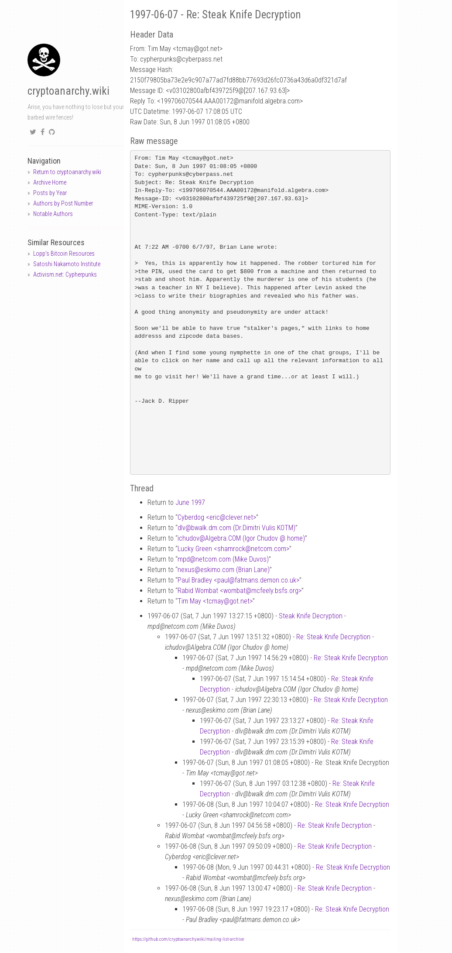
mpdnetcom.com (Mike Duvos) (223, 559)
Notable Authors (53, 213)
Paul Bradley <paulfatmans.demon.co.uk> (238, 580)
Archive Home (49, 182)
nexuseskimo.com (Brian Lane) (224, 570)
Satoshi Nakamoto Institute (66, 264)
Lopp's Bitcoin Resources (64, 253)
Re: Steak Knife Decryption (333, 637)
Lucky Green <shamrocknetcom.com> (233, 549)
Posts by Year (50, 192)
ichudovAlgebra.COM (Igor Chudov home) (241, 538)
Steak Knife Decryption (310, 616)
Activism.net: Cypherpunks (65, 274)
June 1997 (190, 502)
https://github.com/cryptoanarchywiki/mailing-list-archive (188, 939)
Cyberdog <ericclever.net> (217, 517)
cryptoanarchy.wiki (68, 91)
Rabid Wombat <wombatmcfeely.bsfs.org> (239, 590)
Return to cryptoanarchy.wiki (67, 171)
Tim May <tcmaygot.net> (215, 601)
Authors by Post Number (63, 203)
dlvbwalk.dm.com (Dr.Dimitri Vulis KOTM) (236, 528)
